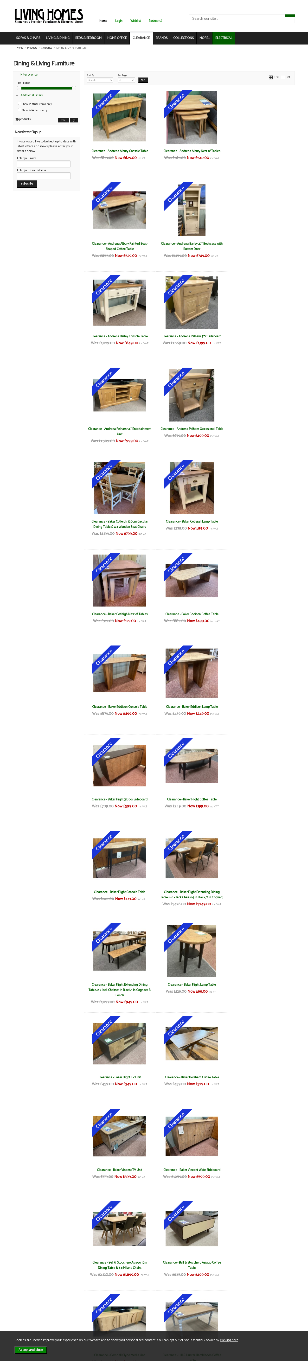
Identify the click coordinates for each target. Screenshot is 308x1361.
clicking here (229, 1340)
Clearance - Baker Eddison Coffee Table (259, 429)
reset (64, 120)
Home (103, 21)
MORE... (204, 38)
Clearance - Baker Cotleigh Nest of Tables (189, 429)
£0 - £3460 (24, 83)
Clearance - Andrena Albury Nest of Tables (189, 151)
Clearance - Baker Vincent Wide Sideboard (259, 799)
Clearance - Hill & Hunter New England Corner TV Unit (259, 1172)
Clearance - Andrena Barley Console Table (189, 243)
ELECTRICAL (223, 38)
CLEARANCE (141, 38)
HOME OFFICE (117, 38)
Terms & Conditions (79, 1307)
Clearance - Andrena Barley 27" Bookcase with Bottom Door (119, 246)
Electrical (26, 1327)
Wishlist (135, 21)
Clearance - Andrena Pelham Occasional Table (189, 339)
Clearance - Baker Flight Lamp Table (189, 706)
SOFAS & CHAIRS (28, 38)
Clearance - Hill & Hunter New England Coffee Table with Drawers (189, 1172)
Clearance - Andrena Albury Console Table (118, 151)
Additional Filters (31, 95)
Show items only (35, 104)
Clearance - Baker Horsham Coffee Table (119, 799)
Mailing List (27, 1322)
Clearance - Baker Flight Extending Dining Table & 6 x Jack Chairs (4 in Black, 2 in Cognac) (260, 619)
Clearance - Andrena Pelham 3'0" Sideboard (259, 243)
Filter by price (29, 74)
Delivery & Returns (78, 1312)
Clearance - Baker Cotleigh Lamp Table (119, 429)
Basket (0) (155, 21)
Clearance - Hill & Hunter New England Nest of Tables (119, 1265)
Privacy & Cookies (78, 1317)
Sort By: (100, 78)
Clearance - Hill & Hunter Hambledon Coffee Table (119, 987)
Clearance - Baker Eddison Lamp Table (189, 521)
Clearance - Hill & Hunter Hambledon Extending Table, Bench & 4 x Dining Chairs (260, 987)
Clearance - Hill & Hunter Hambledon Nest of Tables (259, 1080)
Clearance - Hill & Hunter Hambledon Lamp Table (189, 1080)
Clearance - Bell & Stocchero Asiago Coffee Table (189, 894)
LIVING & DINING (58, 38)
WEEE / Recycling (77, 1322)
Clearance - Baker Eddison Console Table (118, 521)
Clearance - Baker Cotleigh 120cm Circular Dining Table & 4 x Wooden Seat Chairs (259, 339)
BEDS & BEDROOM (88, 38)
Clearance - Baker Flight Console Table (189, 614)
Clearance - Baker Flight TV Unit (259, 706)
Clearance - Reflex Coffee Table (259, 1262)
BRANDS (161, 38)
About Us (26, 1312)
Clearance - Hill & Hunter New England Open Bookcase (189, 1265)
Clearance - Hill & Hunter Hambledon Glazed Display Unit (118, 1080)
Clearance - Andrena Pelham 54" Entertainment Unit (119, 339)
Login (118, 21)
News (24, 1307)
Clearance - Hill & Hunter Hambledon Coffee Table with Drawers (189, 987)
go (74, 120)
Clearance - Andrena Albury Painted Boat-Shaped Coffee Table (259, 153)
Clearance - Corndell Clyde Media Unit (259, 892)
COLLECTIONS (183, 38)
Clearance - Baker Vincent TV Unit (189, 799)
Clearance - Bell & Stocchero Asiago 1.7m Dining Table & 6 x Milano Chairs (118, 894)
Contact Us (27, 1317)
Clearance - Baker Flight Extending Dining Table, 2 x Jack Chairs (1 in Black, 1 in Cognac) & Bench (118, 712)
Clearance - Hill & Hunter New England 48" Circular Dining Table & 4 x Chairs (118, 1172)
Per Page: (126, 78)
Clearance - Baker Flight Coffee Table (119, 614)
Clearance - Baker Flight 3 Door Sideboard (260, 521)
